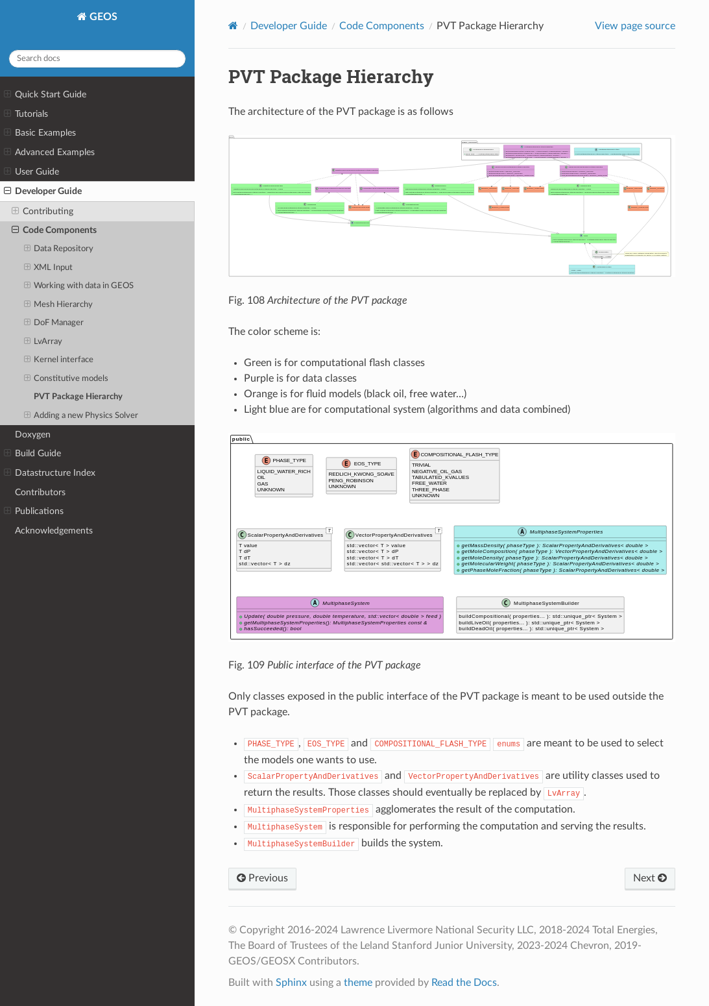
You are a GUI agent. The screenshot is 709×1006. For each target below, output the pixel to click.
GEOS (102, 17)
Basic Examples (40, 133)
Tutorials (26, 114)
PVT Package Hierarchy (78, 397)
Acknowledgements (54, 530)
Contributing (42, 211)
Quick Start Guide (45, 95)
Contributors (40, 492)
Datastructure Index (49, 473)
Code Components (54, 230)
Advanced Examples (49, 152)
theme (358, 982)
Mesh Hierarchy (58, 305)
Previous (262, 878)
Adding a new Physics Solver (81, 416)
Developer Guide (43, 191)
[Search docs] (97, 58)
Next (650, 878)
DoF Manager (54, 323)
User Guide (31, 172)
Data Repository (59, 249)
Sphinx (291, 982)
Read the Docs (464, 982)
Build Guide (32, 454)
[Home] (233, 25)
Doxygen (33, 434)
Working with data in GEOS (79, 286)
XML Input (48, 268)
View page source (635, 26)
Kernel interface (59, 360)
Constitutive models (66, 379)
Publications (34, 511)
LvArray (43, 342)
